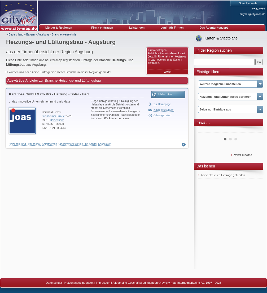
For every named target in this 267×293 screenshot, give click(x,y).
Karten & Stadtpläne (221, 38)
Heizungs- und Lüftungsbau (25, 144)
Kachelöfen (104, 144)
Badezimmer (65, 144)
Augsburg (43, 34)
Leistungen (137, 27)
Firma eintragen (102, 27)
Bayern (30, 34)
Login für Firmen (171, 27)
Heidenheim (57, 120)
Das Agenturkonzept (214, 27)
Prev (204, 130)
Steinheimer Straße (53, 116)
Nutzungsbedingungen (79, 282)
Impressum (103, 282)
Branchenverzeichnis (64, 34)
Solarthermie (49, 144)
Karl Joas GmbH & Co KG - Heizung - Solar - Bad (49, 94)
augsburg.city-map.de (252, 14)
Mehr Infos (165, 94)
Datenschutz (54, 282)
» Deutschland (14, 34)
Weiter (168, 71)
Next (256, 130)
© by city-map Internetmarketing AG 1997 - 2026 (190, 282)
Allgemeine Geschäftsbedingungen (135, 282)
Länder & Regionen (58, 27)
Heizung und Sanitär (85, 144)
